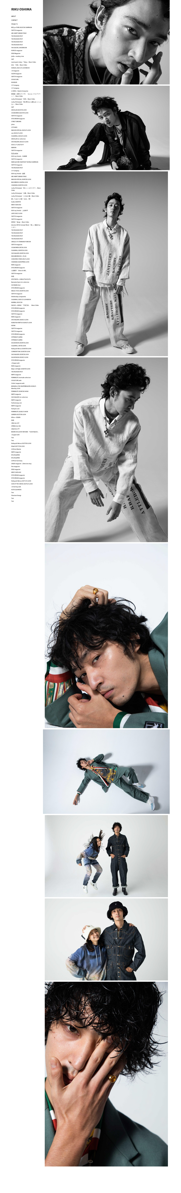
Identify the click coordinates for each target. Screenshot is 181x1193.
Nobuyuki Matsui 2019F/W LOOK (21, 348)
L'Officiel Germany (16, 461)
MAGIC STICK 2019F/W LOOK (20, 291)
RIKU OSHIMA (21, 9)
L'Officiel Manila (16, 449)
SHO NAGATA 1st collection (19, 397)
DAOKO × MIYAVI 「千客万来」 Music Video (25, 305)
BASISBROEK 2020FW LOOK (19, 182)
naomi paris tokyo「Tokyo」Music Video (23, 62)
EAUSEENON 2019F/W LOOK (20, 343)
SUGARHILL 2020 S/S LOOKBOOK (21, 299)
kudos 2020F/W (16, 202)
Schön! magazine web (17, 383)
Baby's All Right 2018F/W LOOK (20, 369)
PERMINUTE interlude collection (21, 377)
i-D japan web (15, 435)
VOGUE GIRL (15, 79)
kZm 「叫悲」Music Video (19, 65)
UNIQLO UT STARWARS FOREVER (21, 242)
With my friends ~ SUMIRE (19, 156)
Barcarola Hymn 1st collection (20, 282)
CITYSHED (14, 127)
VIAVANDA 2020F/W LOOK (19, 185)
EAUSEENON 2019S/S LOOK (19, 357)
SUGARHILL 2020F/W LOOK (19, 250)
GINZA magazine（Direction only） (22, 463)
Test (12, 437)
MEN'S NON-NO (16, 205)
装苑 (12, 276)
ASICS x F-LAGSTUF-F (17, 145)
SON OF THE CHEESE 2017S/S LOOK (22, 484)
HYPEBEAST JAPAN (16, 337)
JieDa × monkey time (17, 56)
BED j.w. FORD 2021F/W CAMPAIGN (21, 27)
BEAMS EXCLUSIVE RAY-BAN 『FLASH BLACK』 (25, 432)
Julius (13, 124)
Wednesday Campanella (18, 296)
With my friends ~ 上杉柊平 (19, 210)
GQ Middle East (16, 285)
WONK (13, 325)
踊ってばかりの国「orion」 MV (21, 199)
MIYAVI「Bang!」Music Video (20, 222)
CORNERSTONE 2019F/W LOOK (20, 351)
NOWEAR (14, 82)
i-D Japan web (15, 363)
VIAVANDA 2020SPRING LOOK (20, 262)
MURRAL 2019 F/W (16, 302)
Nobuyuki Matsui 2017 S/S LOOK (21, 481)
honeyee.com (15, 409)
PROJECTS (14, 24)
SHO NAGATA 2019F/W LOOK (20, 354)
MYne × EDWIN (15, 417)
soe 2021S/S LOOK (17, 133)
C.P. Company (15, 85)
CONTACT (14, 20)
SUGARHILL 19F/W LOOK (18, 346)
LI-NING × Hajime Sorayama (19, 91)
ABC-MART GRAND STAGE (19, 33)
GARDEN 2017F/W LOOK (18, 414)
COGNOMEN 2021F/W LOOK (19, 113)
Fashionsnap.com (16, 403)
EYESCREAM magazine (18, 119)
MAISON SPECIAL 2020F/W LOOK (21, 179)
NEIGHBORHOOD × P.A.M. (19, 256)
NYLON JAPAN (15, 455)
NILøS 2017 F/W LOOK (18, 446)
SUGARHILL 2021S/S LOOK (19, 136)
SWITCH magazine (16, 30)
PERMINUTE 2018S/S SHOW (19, 411)
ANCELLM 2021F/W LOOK (19, 110)
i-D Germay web (16, 487)
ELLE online (14, 153)
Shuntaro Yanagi (16, 495)
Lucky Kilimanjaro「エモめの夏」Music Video (25, 196)
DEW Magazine (15, 53)
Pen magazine (15, 466)
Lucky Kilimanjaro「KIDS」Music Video (23, 99)
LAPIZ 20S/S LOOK (16, 213)
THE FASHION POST (17, 36)
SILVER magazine (16, 74)
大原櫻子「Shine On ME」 (19, 270)
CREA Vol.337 (15, 423)
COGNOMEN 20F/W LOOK (19, 247)
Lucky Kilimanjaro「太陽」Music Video (23, 193)
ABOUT (13, 16)
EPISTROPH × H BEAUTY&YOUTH (21, 279)
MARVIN (13, 147)
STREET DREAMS (16, 121)
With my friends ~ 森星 (18, 173)
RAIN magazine (15, 265)
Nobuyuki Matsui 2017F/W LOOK (21, 443)
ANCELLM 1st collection (18, 139)
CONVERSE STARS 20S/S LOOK (20, 259)
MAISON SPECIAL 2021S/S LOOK (21, 130)
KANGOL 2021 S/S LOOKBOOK (20, 68)
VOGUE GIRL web (16, 380)
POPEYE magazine (16, 50)
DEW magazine (15, 469)
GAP (12, 59)
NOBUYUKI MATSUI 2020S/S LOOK (21, 322)
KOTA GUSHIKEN (16, 489)
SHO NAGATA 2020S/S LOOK (19, 320)
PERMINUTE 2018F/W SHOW (19, 391)
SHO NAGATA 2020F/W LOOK (20, 253)
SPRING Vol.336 (16, 426)
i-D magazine (15, 71)
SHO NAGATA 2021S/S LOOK (19, 142)
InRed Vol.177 (15, 429)
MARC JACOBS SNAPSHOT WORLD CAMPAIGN (24, 162)
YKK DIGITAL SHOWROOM (19, 48)
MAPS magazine (16, 375)
